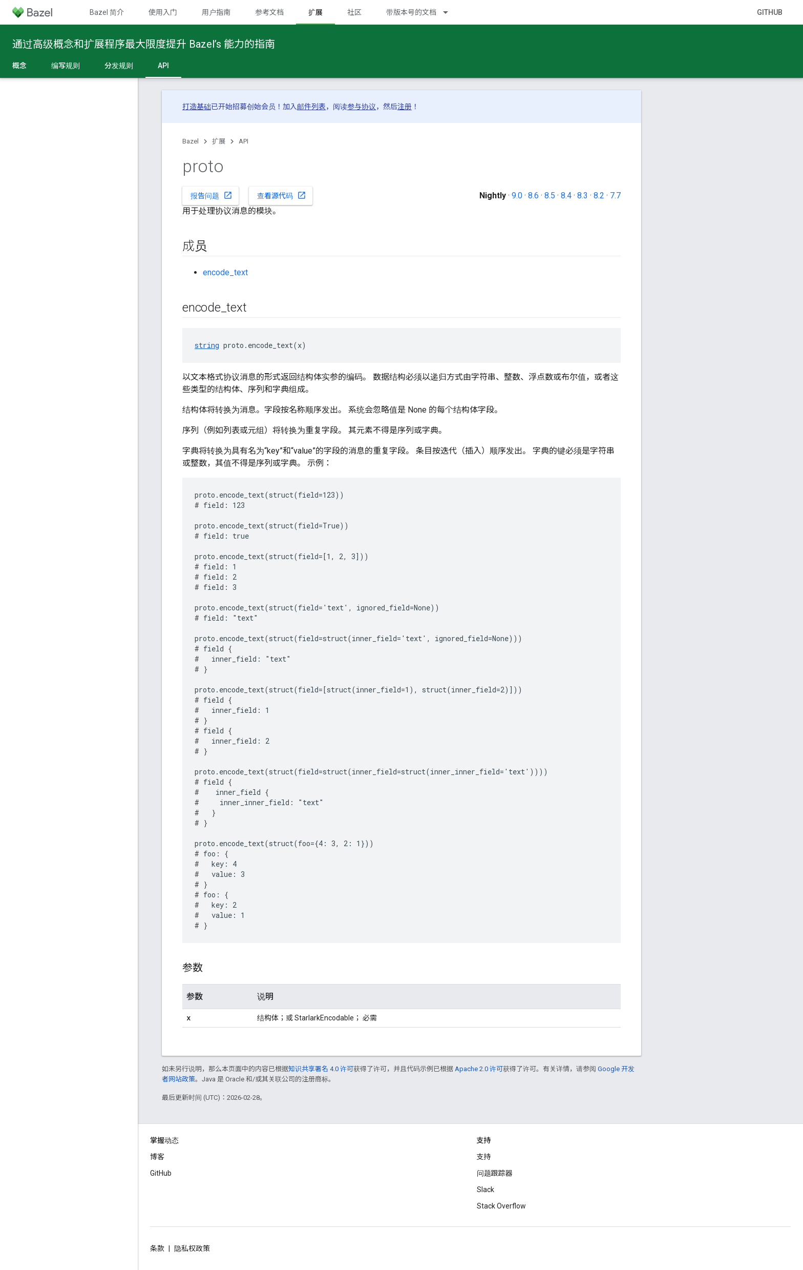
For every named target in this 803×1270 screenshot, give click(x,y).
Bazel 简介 (107, 12)
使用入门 (163, 12)
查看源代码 (281, 195)
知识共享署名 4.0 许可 (320, 1069)
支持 (484, 1157)
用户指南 (216, 12)
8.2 (599, 195)
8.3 (582, 195)
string (207, 345)
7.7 (615, 195)
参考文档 (269, 12)
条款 (157, 1248)
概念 (19, 66)
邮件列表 (311, 107)
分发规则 (118, 66)
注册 (404, 107)
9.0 (517, 195)
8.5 (549, 195)
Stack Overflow (501, 1206)
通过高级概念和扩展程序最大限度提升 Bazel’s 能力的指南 (143, 44)
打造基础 (196, 107)
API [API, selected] (163, 66)
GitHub (770, 12)
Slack (485, 1189)
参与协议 (361, 107)
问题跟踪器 (495, 1173)
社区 (354, 12)
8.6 (533, 195)
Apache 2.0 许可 (479, 1069)
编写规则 (65, 66)
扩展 (218, 141)
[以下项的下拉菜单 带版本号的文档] (450, 12)
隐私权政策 (192, 1248)
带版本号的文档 (411, 12)
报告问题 (212, 195)
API (243, 141)
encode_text (225, 272)
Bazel (190, 141)
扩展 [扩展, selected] (315, 12)
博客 (157, 1157)
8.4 (566, 195)
